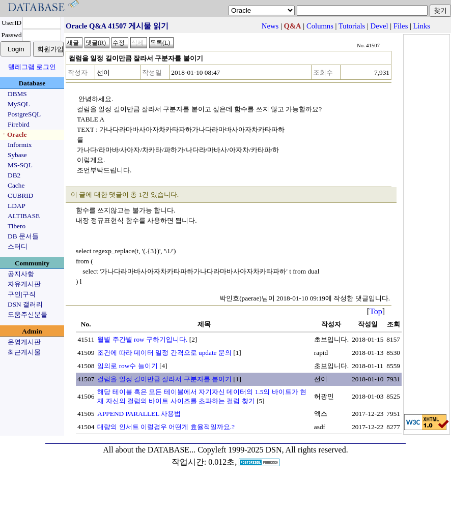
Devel (379, 26)
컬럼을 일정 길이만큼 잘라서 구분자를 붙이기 (164, 379)
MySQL (19, 104)
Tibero (16, 226)
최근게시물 (24, 352)
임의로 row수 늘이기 (127, 366)
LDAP (16, 205)
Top (376, 311)
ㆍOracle (13, 134)
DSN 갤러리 (25, 304)
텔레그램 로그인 (32, 67)
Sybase (17, 155)
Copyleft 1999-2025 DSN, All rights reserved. (273, 449)
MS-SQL (20, 165)
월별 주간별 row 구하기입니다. (142, 339)
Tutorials (352, 26)
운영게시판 (24, 342)
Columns (319, 26)
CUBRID (20, 195)
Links (421, 26)
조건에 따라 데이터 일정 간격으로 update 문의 (164, 352)
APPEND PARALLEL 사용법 (139, 413)
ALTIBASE (24, 216)
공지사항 (21, 274)
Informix (20, 144)
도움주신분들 (27, 314)
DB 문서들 (23, 236)
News (270, 26)
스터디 (17, 246)
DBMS (17, 94)
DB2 (14, 175)
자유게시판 (24, 284)
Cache (16, 185)
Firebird (19, 124)
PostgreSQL (24, 114)
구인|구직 (22, 294)
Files (400, 26)
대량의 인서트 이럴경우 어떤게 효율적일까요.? (166, 427)
